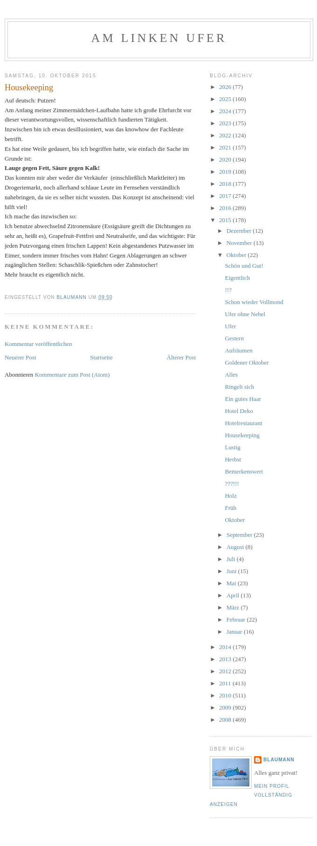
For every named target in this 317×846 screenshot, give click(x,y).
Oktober (237, 254)
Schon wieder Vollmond (254, 301)
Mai (232, 583)
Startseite (101, 357)
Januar (235, 631)
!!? (228, 289)
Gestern (234, 338)
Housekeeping (242, 435)
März (234, 607)
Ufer (230, 326)
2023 (226, 123)
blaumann (279, 759)
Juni (232, 571)
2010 (226, 695)
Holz (230, 495)
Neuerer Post (20, 357)
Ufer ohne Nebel (245, 314)
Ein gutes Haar (243, 398)
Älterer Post (181, 357)
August (236, 546)
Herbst (233, 459)
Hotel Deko (239, 410)
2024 (226, 111)
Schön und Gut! (244, 265)
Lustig (232, 447)
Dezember (240, 230)
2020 (226, 159)
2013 (226, 659)
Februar (237, 619)
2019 (226, 171)
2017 (226, 195)
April (234, 595)
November (240, 242)
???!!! (232, 483)
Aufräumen (238, 350)
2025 (226, 98)
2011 (226, 683)
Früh (230, 507)
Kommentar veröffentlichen (38, 343)
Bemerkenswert (244, 471)
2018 (226, 183)
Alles (231, 374)
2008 (226, 719)
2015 (226, 220)
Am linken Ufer (159, 38)
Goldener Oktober (247, 362)
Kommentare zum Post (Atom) (72, 374)
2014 (226, 646)
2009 (226, 707)
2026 (226, 86)
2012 (226, 671)
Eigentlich (237, 277)
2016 (226, 207)
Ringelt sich (239, 386)
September (240, 534)
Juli (232, 558)
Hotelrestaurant (243, 423)
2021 (226, 147)
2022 (226, 135)
